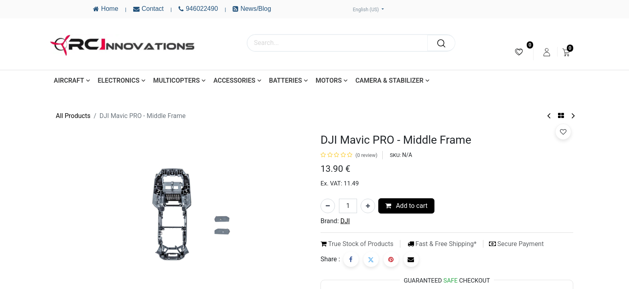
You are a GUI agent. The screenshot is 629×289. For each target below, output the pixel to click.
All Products (73, 116)
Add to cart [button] (406, 206)
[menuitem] (519, 52)
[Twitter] (371, 259)
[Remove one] (328, 206)
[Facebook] (351, 259)
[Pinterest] (391, 259)
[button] (563, 132)
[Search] (441, 43)
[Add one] (368, 206)
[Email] (411, 259)
